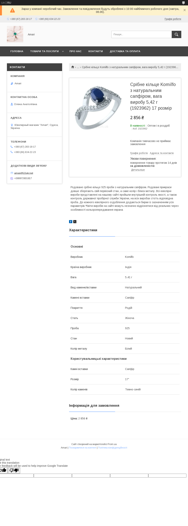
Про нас (75, 51)
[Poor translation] (14, 470)
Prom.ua (112, 444)
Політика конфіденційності (112, 447)
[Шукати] (176, 34)
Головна (16, 51)
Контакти (95, 51)
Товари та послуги (44, 51)
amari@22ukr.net (23, 172)
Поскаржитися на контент (82, 447)
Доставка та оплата (125, 51)
